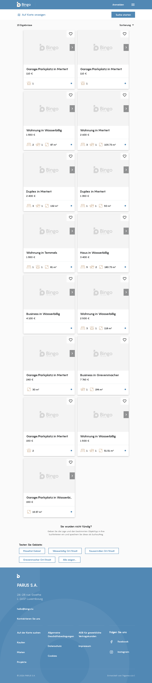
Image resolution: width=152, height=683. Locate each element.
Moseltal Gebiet (32, 550)
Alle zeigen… (69, 559)
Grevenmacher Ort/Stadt (37, 559)
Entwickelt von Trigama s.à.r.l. (121, 675)
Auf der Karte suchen (29, 632)
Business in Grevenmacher (99, 375)
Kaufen (21, 642)
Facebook (119, 642)
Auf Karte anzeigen (31, 15)
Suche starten (123, 14)
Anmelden (118, 4)
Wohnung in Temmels (41, 252)
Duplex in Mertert (39, 191)
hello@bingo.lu (25, 608)
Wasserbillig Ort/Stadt (65, 550)
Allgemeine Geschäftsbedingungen (60, 634)
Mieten (21, 652)
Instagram (119, 652)
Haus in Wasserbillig (94, 252)
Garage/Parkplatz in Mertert (47, 69)
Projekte (22, 661)
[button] (72, 47)
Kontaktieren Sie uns (28, 618)
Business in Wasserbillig (43, 314)
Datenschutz (55, 645)
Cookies (52, 655)
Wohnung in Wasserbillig (44, 130)
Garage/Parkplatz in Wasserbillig (50, 497)
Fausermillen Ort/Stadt (102, 550)
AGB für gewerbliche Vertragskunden (90, 634)
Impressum (85, 645)
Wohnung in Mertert (95, 130)
